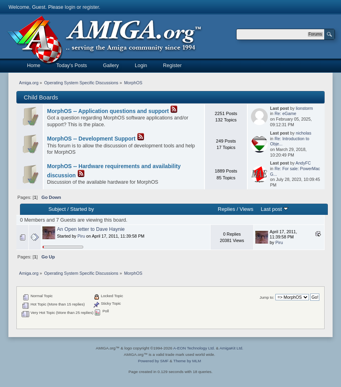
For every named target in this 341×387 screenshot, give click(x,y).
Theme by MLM (187, 361)
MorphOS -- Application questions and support (108, 111)
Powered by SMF (153, 361)
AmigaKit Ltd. (231, 348)
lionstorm (304, 108)
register (90, 7)
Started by (82, 209)
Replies (226, 209)
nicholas (303, 133)
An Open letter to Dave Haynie (90, 229)
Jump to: (266, 297)
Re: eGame (285, 113)
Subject (57, 209)
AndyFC (303, 163)
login (70, 7)
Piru (81, 236)
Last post (274, 209)
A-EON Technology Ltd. (194, 348)
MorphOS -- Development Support (91, 139)
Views (246, 209)
